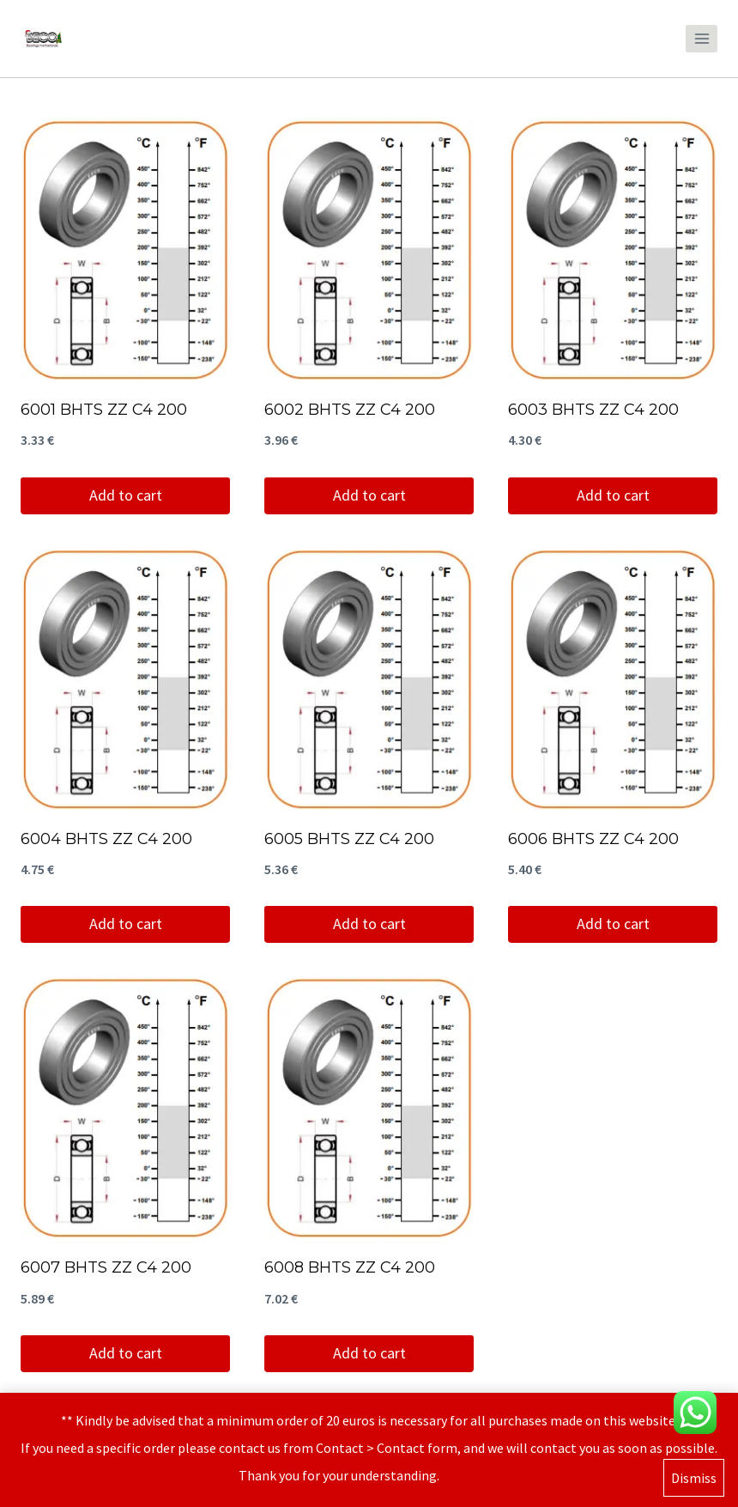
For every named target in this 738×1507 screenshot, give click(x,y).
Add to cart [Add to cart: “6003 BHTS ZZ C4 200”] (613, 495)
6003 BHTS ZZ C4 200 (593, 409)
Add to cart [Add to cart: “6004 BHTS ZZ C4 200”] (125, 923)
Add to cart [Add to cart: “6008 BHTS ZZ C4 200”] (369, 1353)
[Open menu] (701, 38)
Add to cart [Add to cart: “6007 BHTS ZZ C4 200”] (125, 1353)
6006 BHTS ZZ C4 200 (593, 838)
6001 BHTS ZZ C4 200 (104, 409)
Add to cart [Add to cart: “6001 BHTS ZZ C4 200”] (125, 495)
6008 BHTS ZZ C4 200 (349, 1267)
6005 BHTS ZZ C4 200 (349, 838)
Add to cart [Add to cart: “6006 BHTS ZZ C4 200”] (613, 923)
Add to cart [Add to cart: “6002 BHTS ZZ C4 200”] (369, 495)
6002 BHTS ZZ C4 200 (349, 409)
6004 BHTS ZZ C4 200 (106, 838)
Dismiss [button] (694, 1478)
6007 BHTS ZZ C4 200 (106, 1267)
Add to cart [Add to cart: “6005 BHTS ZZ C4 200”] (369, 923)
